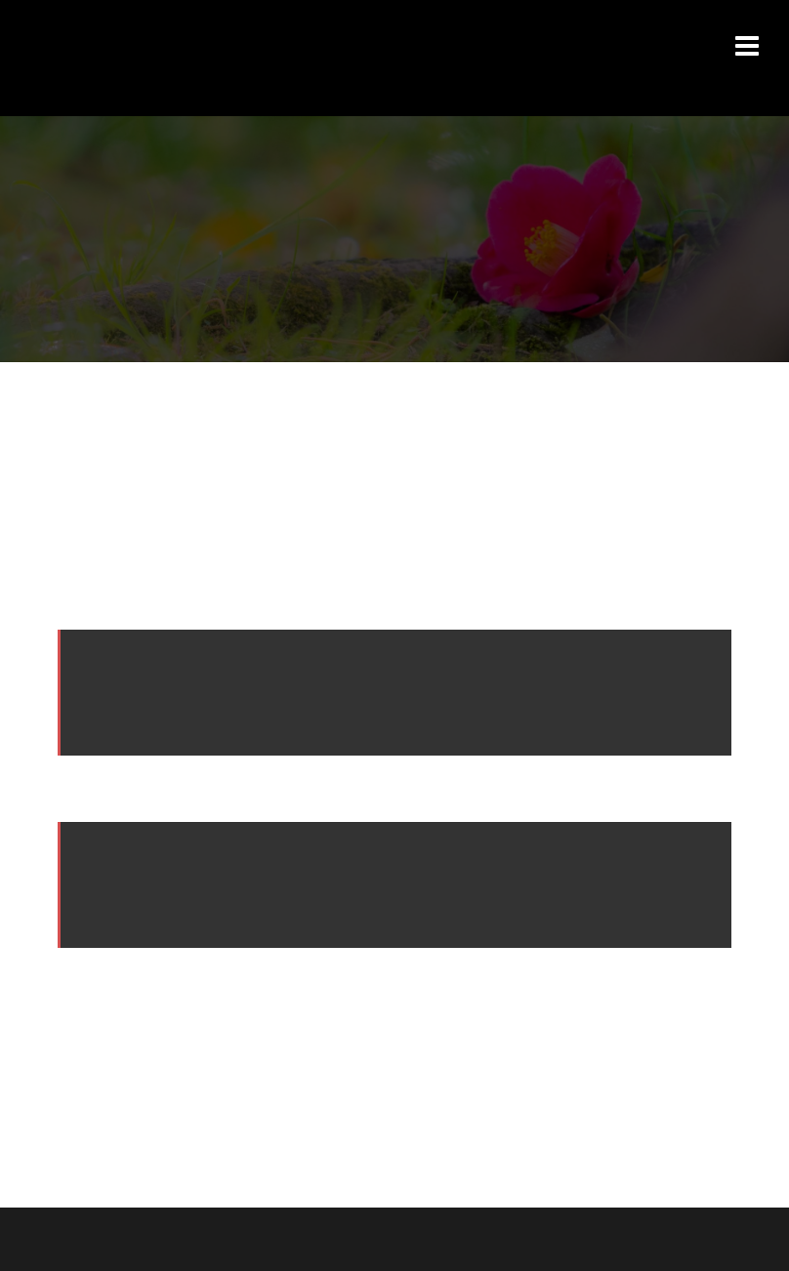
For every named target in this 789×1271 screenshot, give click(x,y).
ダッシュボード (372, 991)
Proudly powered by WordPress (139, 1239)
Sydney (318, 1239)
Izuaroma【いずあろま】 (223, 38)
